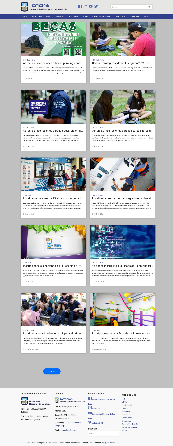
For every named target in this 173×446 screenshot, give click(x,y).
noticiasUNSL (95, 423)
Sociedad (60, 16)
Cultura (85, 16)
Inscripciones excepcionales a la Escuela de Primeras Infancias (62, 265)
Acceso (125, 430)
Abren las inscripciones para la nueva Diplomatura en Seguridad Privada (68, 130)
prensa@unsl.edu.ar (68, 430)
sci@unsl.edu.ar (108, 443)
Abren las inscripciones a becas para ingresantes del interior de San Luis (68, 63)
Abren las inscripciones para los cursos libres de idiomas (127, 130)
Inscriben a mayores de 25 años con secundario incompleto (60, 198)
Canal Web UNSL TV (130, 424)
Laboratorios (134, 16)
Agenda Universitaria (101, 16)
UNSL (146, 16)
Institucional (37, 16)
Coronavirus (119, 16)
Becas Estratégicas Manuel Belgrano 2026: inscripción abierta (130, 63)
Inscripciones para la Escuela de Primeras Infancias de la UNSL (131, 333)
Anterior (51, 371)
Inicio (25, 16)
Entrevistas (73, 16)
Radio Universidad (129, 427)
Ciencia (49, 16)
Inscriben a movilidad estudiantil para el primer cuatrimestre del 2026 (66, 333)
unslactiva (94, 408)
